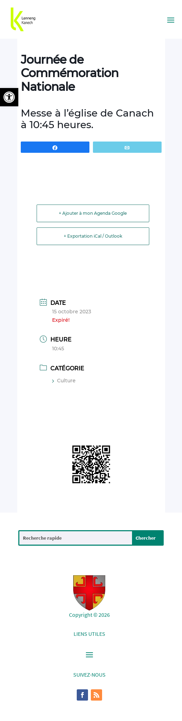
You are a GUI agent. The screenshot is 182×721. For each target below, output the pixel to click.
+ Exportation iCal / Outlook (93, 236)
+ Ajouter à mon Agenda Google (93, 213)
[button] (9, 97)
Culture (64, 380)
